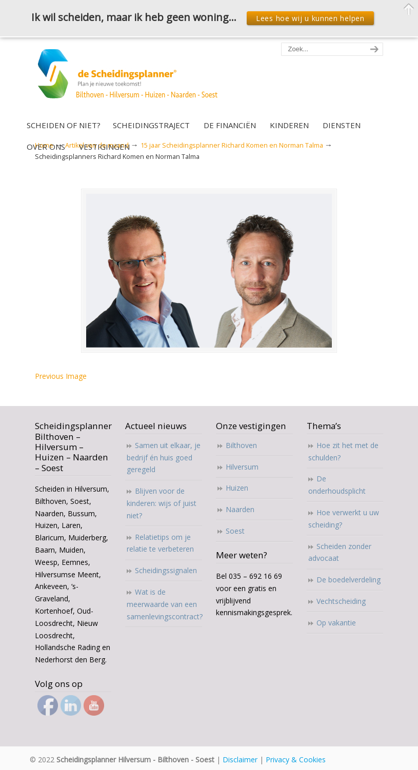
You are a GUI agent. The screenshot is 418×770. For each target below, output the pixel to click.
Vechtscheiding (341, 601)
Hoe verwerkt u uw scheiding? (343, 519)
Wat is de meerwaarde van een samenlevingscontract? (164, 604)
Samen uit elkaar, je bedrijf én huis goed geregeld (164, 457)
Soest (235, 531)
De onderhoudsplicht (337, 485)
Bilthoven (241, 445)
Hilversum (242, 467)
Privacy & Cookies (296, 759)
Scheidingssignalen (166, 570)
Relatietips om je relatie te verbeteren (160, 543)
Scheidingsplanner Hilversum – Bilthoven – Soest (131, 80)
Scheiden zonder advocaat (339, 552)
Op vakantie (336, 622)
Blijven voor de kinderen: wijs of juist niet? (161, 503)
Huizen (237, 488)
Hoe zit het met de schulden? (343, 451)
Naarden (240, 509)
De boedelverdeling (348, 579)
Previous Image (61, 376)
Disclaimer (240, 759)
